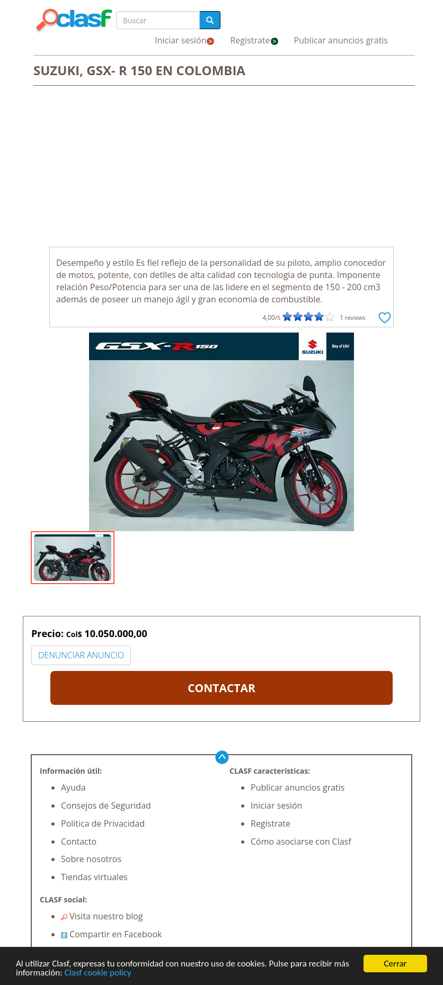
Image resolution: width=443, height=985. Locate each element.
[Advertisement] (221, 167)
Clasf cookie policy (98, 973)
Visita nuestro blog (102, 916)
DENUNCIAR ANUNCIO (81, 655)
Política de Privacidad (103, 823)
